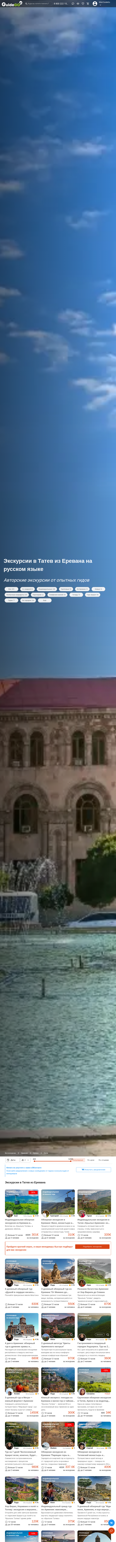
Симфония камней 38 (57, 595)
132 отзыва (100, 1285)
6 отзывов (67, 1448)
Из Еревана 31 (82, 589)
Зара (89, 1285)
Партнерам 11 (38, 595)
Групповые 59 (66, 589)
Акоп (52, 1502)
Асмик (17, 1394)
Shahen (53, 1448)
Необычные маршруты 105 (16, 595)
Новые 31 (98, 589)
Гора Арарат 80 (92, 595)
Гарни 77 (11, 600)
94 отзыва (100, 1448)
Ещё (44, 600)
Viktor (52, 1339)
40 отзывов (100, 1216)
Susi (16, 1216)
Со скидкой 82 (27, 589)
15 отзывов (66, 1339)
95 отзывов (30, 1394)
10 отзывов (66, 1503)
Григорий (54, 1216)
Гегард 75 (76, 595)
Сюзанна (90, 1394)
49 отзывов (27, 1285)
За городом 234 (28, 600)
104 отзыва (27, 1216)
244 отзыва (63, 1216)
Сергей (90, 1448)
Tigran (89, 1216)
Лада (16, 1285)
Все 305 (11, 589)
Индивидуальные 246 (47, 589)
